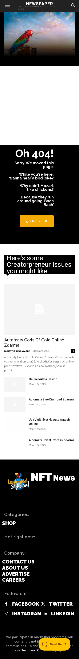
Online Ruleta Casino (43, 379)
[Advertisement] (39, 105)
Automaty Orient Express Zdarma (52, 440)
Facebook (25, 604)
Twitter (61, 604)
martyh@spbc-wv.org (17, 350)
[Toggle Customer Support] (55, 644)
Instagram (27, 614)
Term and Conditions (37, 650)
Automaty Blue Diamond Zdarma (51, 399)
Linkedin (62, 614)
